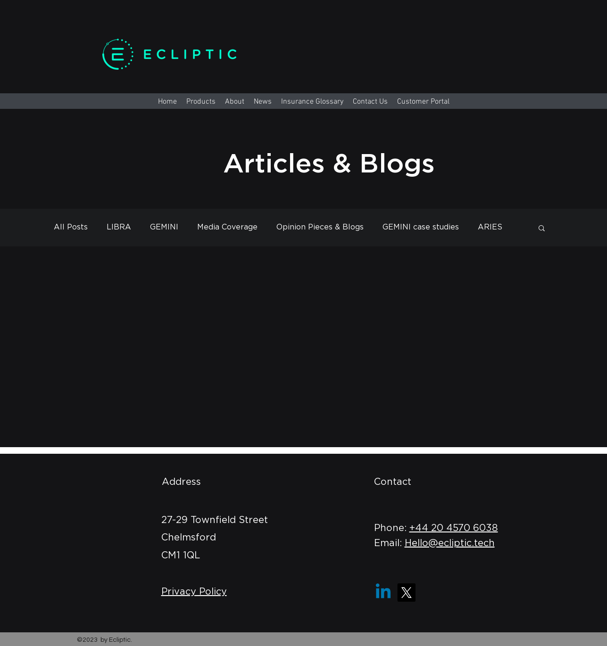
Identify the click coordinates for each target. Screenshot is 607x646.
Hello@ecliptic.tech (450, 543)
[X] (406, 592)
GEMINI (164, 227)
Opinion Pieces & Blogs (320, 227)
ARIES (490, 227)
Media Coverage (227, 227)
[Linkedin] (383, 592)
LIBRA (119, 227)
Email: (389, 543)
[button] (541, 229)
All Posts (71, 227)
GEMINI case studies (420, 227)
